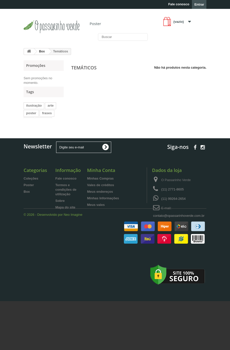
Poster (95, 23)
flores (46, 142)
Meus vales (96, 233)
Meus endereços (100, 220)
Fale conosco (178, 4)
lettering (50, 134)
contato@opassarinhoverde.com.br (179, 244)
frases (47, 119)
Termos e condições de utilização (65, 217)
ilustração (34, 111)
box (29, 127)
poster (31, 119)
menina (44, 127)
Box (27, 220)
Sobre (60, 229)
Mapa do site (65, 236)
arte (50, 111)
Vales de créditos (100, 213)
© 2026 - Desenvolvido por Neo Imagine (53, 263)
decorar (32, 134)
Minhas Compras (100, 207)
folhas (31, 142)
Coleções (31, 207)
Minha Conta (101, 199)
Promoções (35, 65)
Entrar (199, 4)
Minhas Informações (103, 226)
